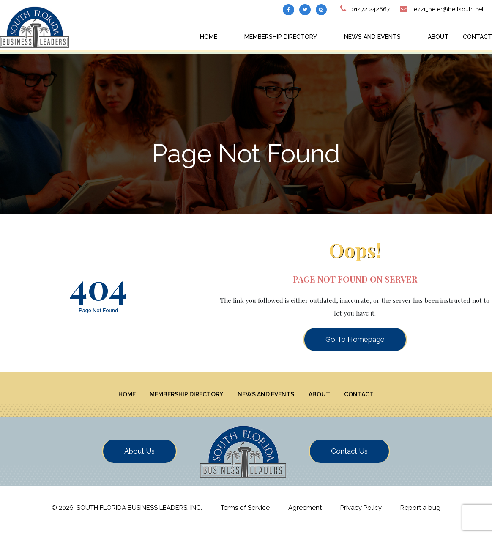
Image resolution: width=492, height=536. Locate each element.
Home (208, 36)
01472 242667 (370, 9)
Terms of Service (245, 514)
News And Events (372, 36)
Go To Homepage (355, 339)
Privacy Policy (361, 514)
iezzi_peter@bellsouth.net (448, 9)
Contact (477, 36)
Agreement (305, 514)
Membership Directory (280, 36)
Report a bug (420, 514)
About (438, 36)
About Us (139, 457)
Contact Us (349, 457)
